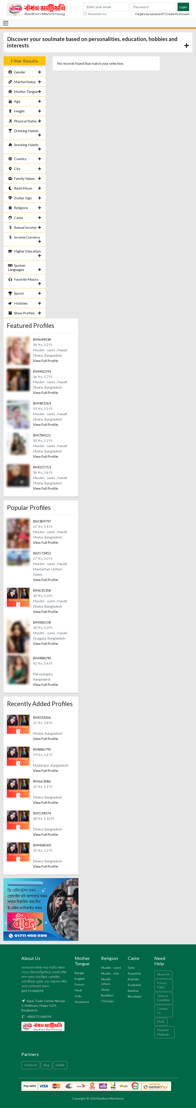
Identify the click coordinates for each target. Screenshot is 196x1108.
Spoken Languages (16, 267)
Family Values (24, 178)
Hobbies (21, 303)
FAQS (160, 1021)
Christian (107, 1001)
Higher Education (27, 251)
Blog (46, 1065)
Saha (131, 967)
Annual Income (25, 227)
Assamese (82, 1002)
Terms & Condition (163, 998)
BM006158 (42, 622)
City (17, 168)
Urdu (78, 996)
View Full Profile (45, 360)
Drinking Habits (26, 131)
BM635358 (42, 590)
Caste (18, 217)
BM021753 (42, 467)
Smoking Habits (26, 145)
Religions (21, 208)
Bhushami (134, 996)
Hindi (78, 990)
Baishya (133, 991)
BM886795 (42, 749)
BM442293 (42, 371)
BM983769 (42, 403)
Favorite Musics (26, 279)
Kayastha (134, 973)
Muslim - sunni (111, 967)
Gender (19, 72)
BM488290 (42, 658)
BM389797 (42, 521)
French (79, 984)
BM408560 (42, 845)
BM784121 (42, 435)
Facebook (30, 1065)
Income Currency (27, 237)
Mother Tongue (26, 91)
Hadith (60, 1065)
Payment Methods (163, 1032)
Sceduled (134, 985)
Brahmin (133, 979)
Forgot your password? (149, 14)
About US (163, 974)
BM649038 (42, 339)
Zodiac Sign (23, 198)
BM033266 (42, 717)
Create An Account (177, 14)
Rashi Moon (23, 188)
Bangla (79, 973)
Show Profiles (24, 313)
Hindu (105, 989)
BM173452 (42, 553)
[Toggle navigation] (5, 23)
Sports (19, 293)
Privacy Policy (162, 985)
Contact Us (162, 1011)
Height (19, 111)
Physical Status (25, 121)
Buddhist (107, 995)
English (80, 979)
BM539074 (42, 813)
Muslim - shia (110, 973)
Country (20, 159)
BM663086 (42, 781)
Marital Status (25, 82)
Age (17, 101)
